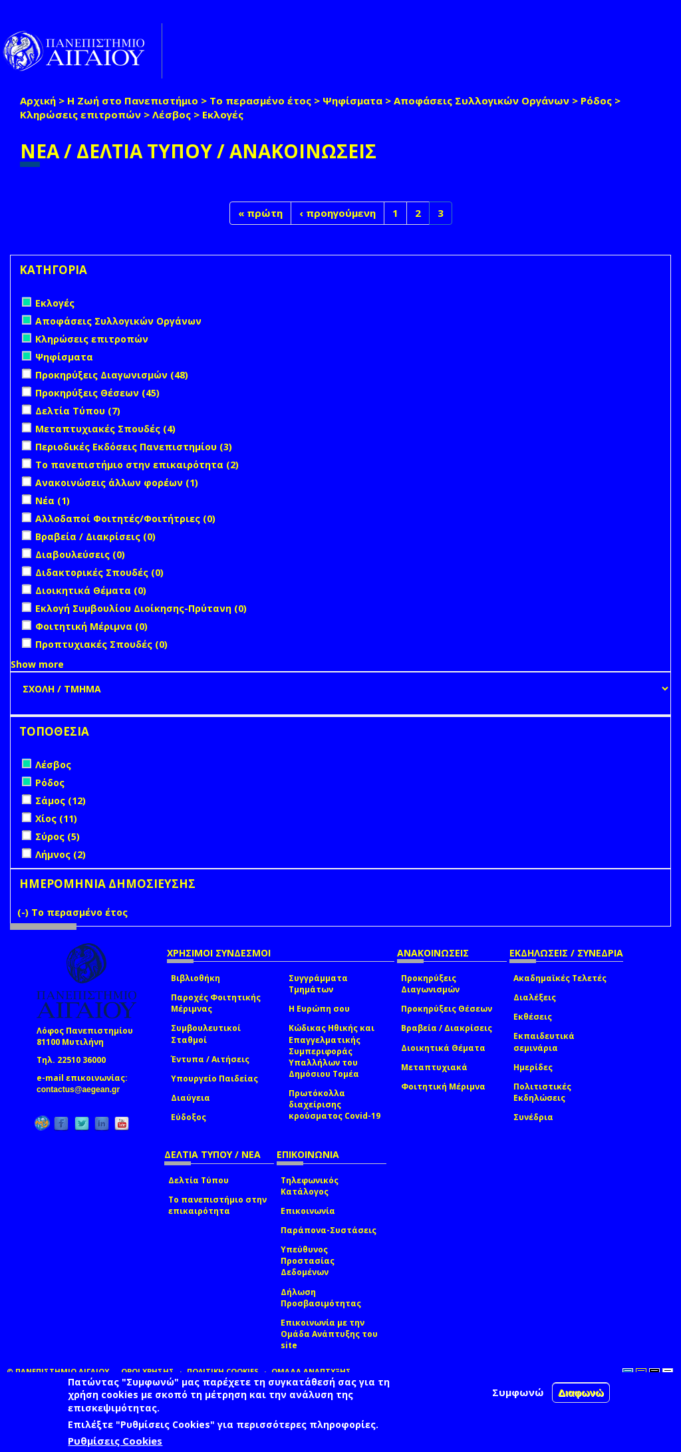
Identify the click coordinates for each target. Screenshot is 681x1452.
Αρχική (38, 100)
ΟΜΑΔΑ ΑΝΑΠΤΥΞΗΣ (311, 1371)
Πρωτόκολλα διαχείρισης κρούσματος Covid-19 (334, 1104)
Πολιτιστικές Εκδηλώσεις (542, 1092)
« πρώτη (260, 212)
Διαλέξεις (534, 997)
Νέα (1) (52, 500)
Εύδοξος (188, 1117)
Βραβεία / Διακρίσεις (446, 1028)
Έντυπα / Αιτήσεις (210, 1059)
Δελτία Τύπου (198, 1180)
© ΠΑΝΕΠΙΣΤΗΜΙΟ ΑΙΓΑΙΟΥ (58, 1371)
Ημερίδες (533, 1067)
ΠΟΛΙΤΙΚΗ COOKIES (223, 1371)
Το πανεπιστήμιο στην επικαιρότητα (217, 1205)
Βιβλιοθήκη (195, 978)
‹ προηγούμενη (337, 212)
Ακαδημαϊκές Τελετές (560, 978)
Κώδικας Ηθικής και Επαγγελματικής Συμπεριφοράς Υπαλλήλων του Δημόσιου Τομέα (331, 1051)
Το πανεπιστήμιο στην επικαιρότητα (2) (137, 464)
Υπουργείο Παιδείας (214, 1078)
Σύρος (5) (57, 836)
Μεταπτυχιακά (434, 1067)
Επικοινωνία (308, 1211)
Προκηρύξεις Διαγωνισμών (430, 983)
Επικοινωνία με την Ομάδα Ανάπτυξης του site (329, 1334)
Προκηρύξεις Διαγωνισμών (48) (111, 374)
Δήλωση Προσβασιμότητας (321, 1297)
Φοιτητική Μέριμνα (443, 1086)
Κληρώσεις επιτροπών (80, 114)
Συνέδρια (533, 1117)
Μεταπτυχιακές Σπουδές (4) (105, 428)
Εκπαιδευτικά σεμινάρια (544, 1041)
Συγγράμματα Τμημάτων (318, 983)
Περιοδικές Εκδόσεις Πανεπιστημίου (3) (133, 446)
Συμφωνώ (518, 1392)
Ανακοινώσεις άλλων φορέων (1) (116, 482)
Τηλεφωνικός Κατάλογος (310, 1186)
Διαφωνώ (581, 1392)
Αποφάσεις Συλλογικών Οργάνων (481, 100)
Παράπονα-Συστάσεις (328, 1230)
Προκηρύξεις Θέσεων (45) (97, 392)
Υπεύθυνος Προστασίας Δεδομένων (308, 1261)
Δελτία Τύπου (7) (77, 410)
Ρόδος (596, 100)
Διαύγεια (190, 1097)
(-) (24, 912)
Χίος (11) (56, 818)
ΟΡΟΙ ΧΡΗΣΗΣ (147, 1371)
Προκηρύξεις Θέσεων (446, 1008)
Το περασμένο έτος (260, 100)
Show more (37, 664)
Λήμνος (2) (60, 854)
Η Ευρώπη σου (319, 1008)
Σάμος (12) (60, 800)
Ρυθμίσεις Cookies (115, 1440)
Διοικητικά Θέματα (443, 1048)
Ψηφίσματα (352, 100)
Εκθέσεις (532, 1016)
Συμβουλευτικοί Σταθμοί (206, 1033)
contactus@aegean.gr (82, 1089)
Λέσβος (171, 114)
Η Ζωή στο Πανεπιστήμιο (132, 100)
